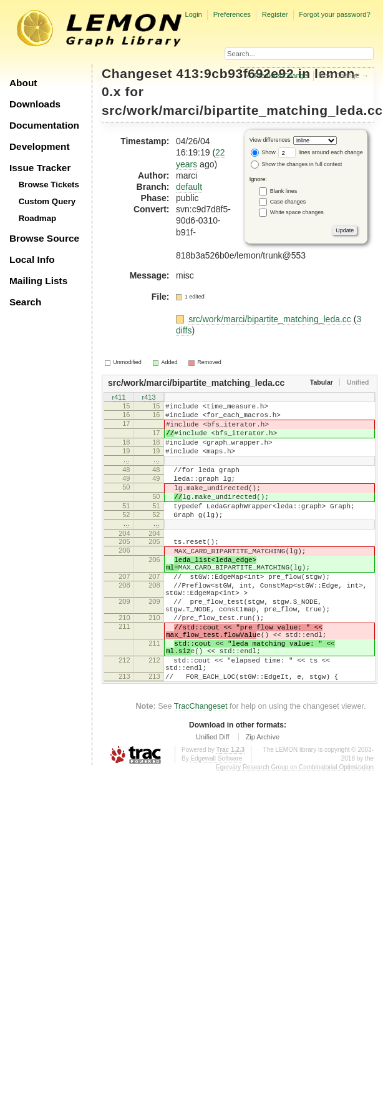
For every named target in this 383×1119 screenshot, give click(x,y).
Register (275, 14)
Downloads (35, 104)
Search (25, 302)
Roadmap (38, 218)
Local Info (32, 259)
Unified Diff (213, 797)
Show (263, 152)
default (189, 187)
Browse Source (44, 238)
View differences (270, 140)
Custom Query (47, 201)
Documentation (44, 125)
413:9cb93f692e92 (235, 73)
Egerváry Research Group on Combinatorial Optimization (295, 827)
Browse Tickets (49, 184)
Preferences (232, 14)
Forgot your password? (334, 14)
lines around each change (320, 152)
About (23, 82)
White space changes (297, 212)
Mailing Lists (38, 280)
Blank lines (284, 191)
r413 (148, 398)
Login (193, 14)
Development (39, 146)
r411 (118, 398)
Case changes (288, 202)
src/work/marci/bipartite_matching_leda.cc (242, 110)
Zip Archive (262, 797)
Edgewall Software (216, 818)
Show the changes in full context (296, 164)
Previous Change (281, 75)
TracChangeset (201, 766)
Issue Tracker (39, 167)
